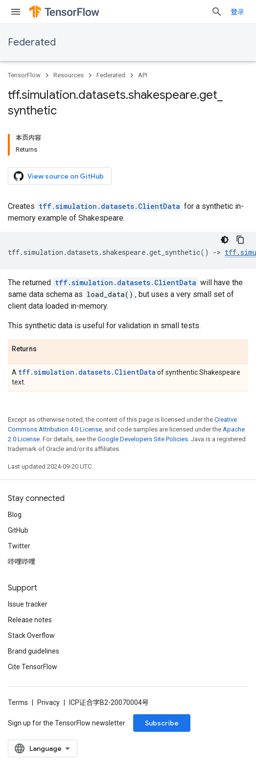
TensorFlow (24, 75)
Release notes (30, 620)
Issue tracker (27, 604)
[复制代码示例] (240, 240)
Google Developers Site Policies (142, 439)
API (142, 75)
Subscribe (162, 723)
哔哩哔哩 (21, 561)
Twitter (19, 546)
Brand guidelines (33, 651)
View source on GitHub (59, 176)
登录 (237, 12)
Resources (68, 75)
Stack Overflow (31, 635)
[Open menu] (15, 11)
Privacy (48, 702)
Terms (18, 702)
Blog (15, 515)
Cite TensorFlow (32, 667)
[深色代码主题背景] (225, 240)
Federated (32, 42)
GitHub (18, 530)
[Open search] (217, 12)
